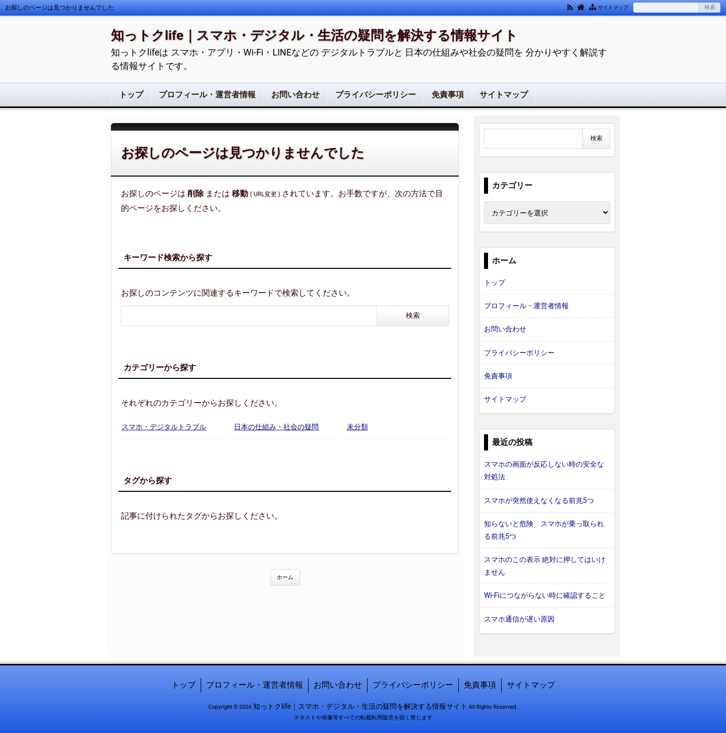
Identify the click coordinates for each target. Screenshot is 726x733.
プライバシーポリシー (375, 94)
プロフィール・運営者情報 (207, 94)
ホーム (285, 577)
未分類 (357, 427)
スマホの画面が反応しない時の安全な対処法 (544, 470)
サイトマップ (613, 7)
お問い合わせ (295, 94)
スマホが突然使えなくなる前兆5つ (539, 500)
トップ (131, 94)
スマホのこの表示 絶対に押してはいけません (545, 565)
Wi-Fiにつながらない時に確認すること (545, 595)
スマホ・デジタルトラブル (164, 427)
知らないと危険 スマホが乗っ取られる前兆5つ (544, 530)
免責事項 (448, 94)
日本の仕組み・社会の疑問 (276, 427)
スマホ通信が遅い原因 (519, 619)
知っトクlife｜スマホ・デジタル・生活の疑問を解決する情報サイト (314, 35)
